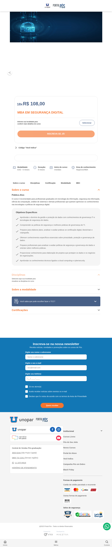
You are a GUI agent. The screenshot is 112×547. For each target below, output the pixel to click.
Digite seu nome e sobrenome (38, 352)
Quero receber (52, 405)
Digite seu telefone (33, 374)
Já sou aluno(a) (35, 387)
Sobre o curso (19, 183)
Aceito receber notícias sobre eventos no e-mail (48, 391)
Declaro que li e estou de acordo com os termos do (58, 396)
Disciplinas (35, 183)
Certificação (50, 183)
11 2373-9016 (19, 463)
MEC (78, 183)
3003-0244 (16, 453)
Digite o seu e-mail (33, 363)
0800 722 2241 (18, 458)
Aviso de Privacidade (78, 396)
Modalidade (66, 183)
